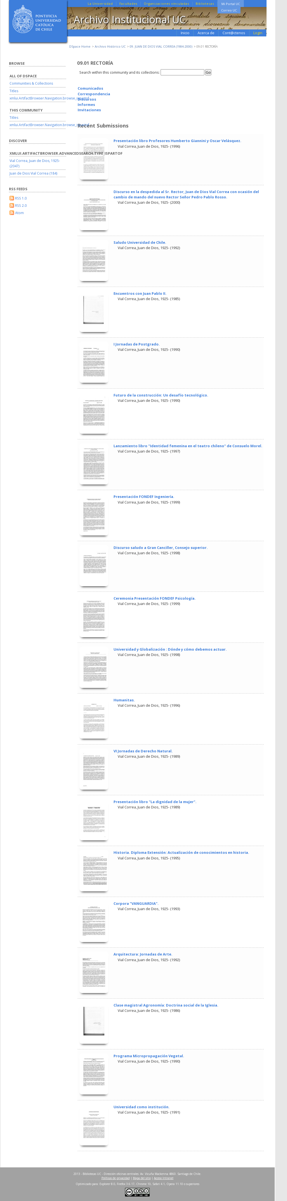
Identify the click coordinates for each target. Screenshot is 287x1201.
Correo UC (229, 10)
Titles (14, 91)
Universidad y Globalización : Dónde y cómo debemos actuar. (170, 649)
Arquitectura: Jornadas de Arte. (143, 954)
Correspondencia (94, 93)
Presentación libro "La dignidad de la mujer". (155, 801)
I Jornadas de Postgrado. (137, 344)
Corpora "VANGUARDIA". (136, 903)
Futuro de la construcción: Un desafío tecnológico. (161, 395)
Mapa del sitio (142, 1178)
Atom (19, 212)
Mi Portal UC (230, 4)
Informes (86, 104)
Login (257, 32)
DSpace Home (80, 46)
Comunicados (90, 88)
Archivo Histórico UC (110, 46)
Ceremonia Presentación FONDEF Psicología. (155, 598)
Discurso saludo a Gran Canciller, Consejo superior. (161, 547)
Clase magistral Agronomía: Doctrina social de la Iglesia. (166, 1005)
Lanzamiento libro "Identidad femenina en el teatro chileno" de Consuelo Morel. (188, 445)
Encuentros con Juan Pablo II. (140, 293)
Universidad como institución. (142, 1106)
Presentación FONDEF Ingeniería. (144, 496)
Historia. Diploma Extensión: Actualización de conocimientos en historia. (181, 852)
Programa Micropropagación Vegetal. (149, 1055)
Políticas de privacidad (115, 1178)
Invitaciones (89, 109)
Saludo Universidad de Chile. (140, 242)
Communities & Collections (31, 83)
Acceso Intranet (163, 1178)
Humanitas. (124, 699)
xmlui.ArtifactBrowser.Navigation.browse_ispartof (49, 98)
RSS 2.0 (21, 205)
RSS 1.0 (21, 198)
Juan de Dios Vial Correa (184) (33, 173)
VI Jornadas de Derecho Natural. (143, 750)
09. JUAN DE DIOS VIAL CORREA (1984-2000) (161, 46)
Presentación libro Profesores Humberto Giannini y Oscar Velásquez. (177, 140)
